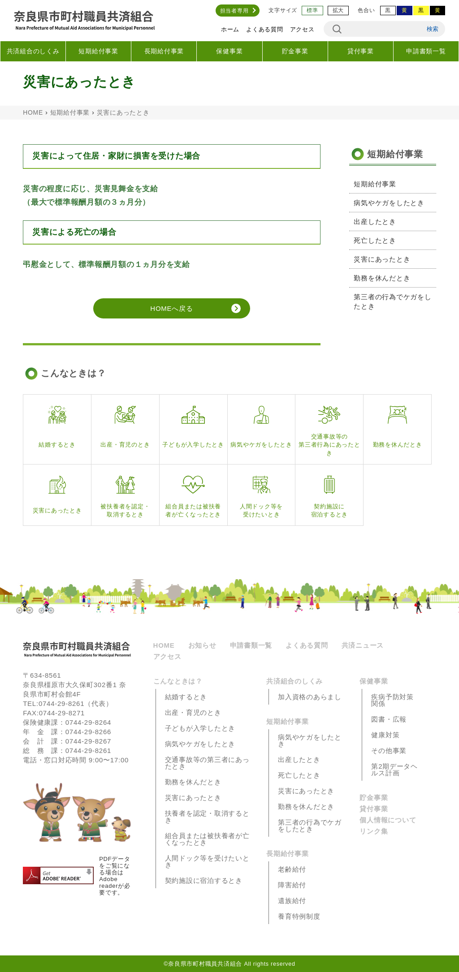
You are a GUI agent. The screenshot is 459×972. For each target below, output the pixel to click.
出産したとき (375, 221)
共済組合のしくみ (33, 51)
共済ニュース (363, 645)
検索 (432, 29)
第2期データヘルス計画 (394, 769)
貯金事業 (295, 51)
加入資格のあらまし (310, 696)
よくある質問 (264, 29)
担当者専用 (234, 11)
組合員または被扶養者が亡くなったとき (207, 839)
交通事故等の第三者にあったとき (207, 763)
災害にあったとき (382, 259)
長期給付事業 (164, 51)
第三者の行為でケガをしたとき (392, 301)
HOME (33, 112)
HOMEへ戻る (171, 308)
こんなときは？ (178, 681)
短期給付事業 (98, 51)
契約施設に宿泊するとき (203, 880)
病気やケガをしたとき (389, 202)
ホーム (230, 29)
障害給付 (292, 885)
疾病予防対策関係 (392, 700)
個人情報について (387, 820)
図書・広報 (389, 719)
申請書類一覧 (426, 51)
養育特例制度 (299, 916)
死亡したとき (375, 240)
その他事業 (389, 750)
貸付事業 (360, 51)
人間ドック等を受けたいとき (207, 861)
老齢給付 (292, 869)
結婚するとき (186, 696)
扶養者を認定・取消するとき (207, 816)
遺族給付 (292, 900)
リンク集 (373, 831)
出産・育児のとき (193, 712)
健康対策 (385, 734)
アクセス (302, 29)
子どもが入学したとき (200, 728)
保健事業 (229, 51)
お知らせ (202, 645)
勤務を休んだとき (382, 278)
